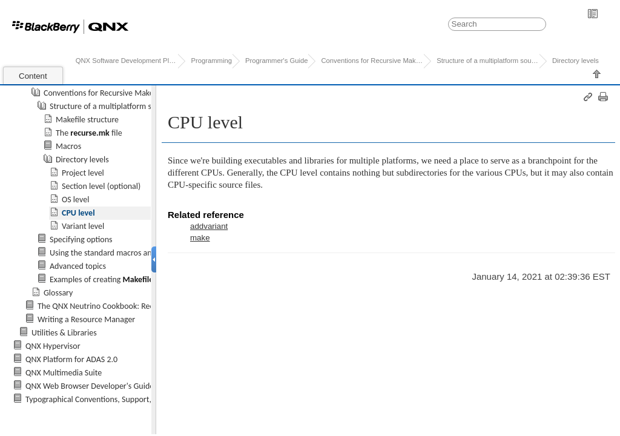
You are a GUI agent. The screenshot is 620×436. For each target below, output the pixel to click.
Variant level (83, 226)
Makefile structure (87, 119)
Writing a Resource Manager (86, 319)
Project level (83, 173)
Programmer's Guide (276, 60)
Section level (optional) (101, 186)
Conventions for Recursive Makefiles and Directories (133, 93)
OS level (75, 199)
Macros (68, 146)
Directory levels (575, 60)
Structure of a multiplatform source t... (488, 60)
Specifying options (81, 239)
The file (89, 133)
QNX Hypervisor (53, 346)
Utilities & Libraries (64, 333)
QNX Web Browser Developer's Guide (89, 386)
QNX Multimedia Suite (63, 373)
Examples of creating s (103, 279)
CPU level (78, 213)
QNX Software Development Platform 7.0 (127, 60)
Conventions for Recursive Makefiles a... (372, 60)
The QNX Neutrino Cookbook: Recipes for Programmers (133, 306)
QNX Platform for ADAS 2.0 (71, 359)
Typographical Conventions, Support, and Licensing (112, 399)
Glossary (58, 293)
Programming (211, 60)
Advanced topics (78, 266)
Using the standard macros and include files (124, 253)
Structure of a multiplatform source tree (118, 106)
